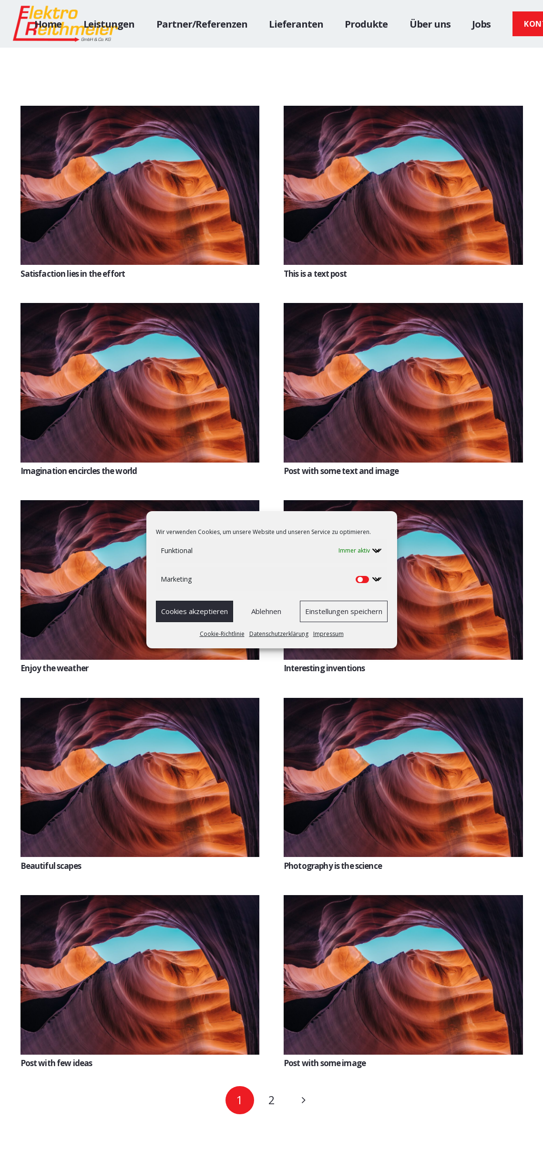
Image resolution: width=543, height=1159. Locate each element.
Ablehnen (266, 611)
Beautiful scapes (50, 865)
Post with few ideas (56, 1063)
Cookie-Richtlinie (222, 634)
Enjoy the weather (54, 668)
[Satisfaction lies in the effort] (140, 112)
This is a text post (315, 273)
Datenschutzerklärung (278, 634)
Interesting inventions (324, 668)
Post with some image (325, 1063)
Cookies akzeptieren (194, 611)
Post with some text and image (341, 470)
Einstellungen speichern (343, 611)
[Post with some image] (403, 902)
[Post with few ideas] (140, 902)
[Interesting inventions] (403, 507)
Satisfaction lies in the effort (72, 273)
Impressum (328, 634)
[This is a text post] (403, 112)
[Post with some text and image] (403, 309)
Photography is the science (333, 865)
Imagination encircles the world (78, 470)
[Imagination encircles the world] (140, 309)
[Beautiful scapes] (140, 704)
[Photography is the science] (403, 704)
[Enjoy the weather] (140, 507)
